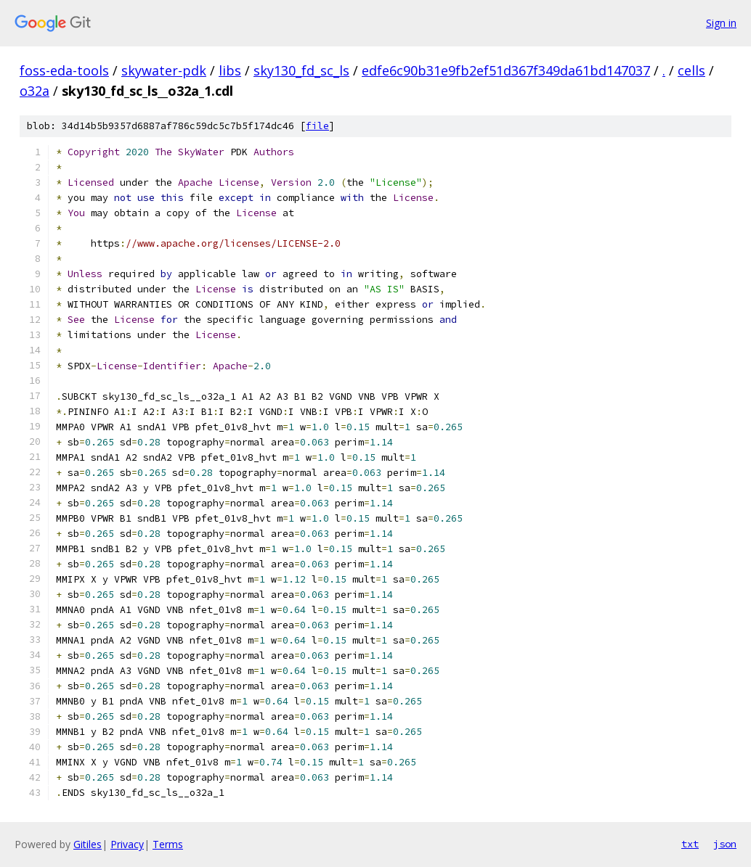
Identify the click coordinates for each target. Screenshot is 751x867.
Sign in (721, 23)
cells (691, 70)
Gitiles (87, 844)
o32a (34, 90)
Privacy (127, 844)
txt (690, 843)
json (724, 843)
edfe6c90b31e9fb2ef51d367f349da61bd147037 (506, 70)
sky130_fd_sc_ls (301, 70)
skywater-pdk (163, 70)
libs (230, 70)
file (317, 126)
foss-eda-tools (64, 70)
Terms (168, 844)
